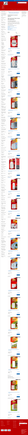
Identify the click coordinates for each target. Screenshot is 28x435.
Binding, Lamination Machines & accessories (2, 43)
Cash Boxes (3, 71)
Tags (2, 235)
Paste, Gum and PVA (10, 28)
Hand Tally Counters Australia (3, 22)
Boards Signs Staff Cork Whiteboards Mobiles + (3, 47)
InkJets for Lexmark (2, 152)
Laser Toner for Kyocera (3, 175)
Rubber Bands (3, 214)
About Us (15, 9)
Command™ (9, 177)
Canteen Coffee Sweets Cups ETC (3, 63)
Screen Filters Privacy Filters (3, 221)
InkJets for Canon (2, 145)
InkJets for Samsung (2, 154)
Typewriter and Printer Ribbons (3, 246)
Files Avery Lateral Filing (3, 123)
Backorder (18, 114)
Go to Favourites (24, 11)
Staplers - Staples (2, 232)
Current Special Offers (3, 15)
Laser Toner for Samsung (3, 180)
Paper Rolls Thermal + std (3, 199)
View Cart (26, 9)
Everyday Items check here (3, 18)
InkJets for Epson (4, 147)
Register (19, 0)
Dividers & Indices (2, 115)
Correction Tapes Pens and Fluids (3, 90)
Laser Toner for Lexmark (3, 178)
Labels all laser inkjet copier (3, 164)
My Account (2, 422)
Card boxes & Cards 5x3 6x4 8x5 (3, 67)
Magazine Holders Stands (3, 187)
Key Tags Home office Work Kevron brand (3, 157)
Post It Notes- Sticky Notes (3, 210)
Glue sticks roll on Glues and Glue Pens (12, 27)
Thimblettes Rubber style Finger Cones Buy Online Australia (3, 241)
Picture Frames (4, 205)
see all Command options (10, 75)
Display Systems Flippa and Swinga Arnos (3, 113)
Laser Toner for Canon (3, 171)
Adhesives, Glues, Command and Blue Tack (3, 27)
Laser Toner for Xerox (3, 182)
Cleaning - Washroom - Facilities (2, 77)
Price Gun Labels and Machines (3, 212)
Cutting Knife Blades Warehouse (3, 94)
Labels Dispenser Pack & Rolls (3, 167)
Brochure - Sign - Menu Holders (3, 54)
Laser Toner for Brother (3, 169)
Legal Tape (3, 184)
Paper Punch (3, 197)
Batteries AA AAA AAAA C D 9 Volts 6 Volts (3, 40)
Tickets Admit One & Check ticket (3, 244)
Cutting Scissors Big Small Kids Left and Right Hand (3, 99)
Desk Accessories (2, 102)
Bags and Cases (4, 38)
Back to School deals (3, 20)
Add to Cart (18, 73)
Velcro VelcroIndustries (3, 252)
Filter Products (3, 11)
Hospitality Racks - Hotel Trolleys (3, 138)
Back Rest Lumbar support (3, 36)
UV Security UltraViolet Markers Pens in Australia (3, 249)
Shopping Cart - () (24, 0)
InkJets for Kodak (4, 150)
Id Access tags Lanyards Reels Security (3, 141)
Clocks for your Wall (3, 81)
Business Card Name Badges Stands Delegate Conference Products (3, 58)
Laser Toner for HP (3, 173)
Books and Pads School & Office (3, 50)
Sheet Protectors (4, 223)
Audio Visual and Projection (3, 34)
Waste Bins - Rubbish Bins (3, 254)
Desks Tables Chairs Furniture (3, 24)
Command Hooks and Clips (11, 26)
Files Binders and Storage (3, 125)
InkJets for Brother (2, 143)
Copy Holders (3, 85)
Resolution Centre (3, 425)
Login (17, 0)
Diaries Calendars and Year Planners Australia (3, 107)
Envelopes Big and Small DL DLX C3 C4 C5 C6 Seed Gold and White (3, 120)
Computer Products (2, 83)
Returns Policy (14, 425)
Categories (12, 9)
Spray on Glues (9, 29)
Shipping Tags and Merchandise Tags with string (3, 226)
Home (23, 9)
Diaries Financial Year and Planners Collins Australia (3, 110)
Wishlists (15, 0)
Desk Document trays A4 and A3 (3, 104)
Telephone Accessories (2, 238)
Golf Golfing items (3, 134)
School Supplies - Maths (3, 219)
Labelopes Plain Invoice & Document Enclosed (3, 162)
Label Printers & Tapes (3, 159)
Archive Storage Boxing (3, 29)
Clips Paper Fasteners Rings (3, 79)
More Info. (18, 71)
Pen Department (4, 201)
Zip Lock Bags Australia (3, 256)
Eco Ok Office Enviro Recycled (3, 117)
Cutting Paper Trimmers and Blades (3, 97)
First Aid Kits (3, 127)
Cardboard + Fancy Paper (3, 69)
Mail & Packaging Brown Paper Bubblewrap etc (3, 190)
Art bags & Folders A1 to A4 (3, 32)
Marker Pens (3, 192)
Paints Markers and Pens (3, 195)
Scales (3, 217)
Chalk (2, 74)
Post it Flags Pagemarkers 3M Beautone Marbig (3, 208)
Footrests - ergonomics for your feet (3, 132)
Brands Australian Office (3, 52)
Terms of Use (14, 422)
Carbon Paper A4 (4, 65)
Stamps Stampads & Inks (3, 229)
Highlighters (3, 136)
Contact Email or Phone (19, 9)
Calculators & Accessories (3, 61)
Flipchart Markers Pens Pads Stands (3, 129)
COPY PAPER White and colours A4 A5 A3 (3, 88)
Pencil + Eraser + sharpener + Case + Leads (3, 204)
